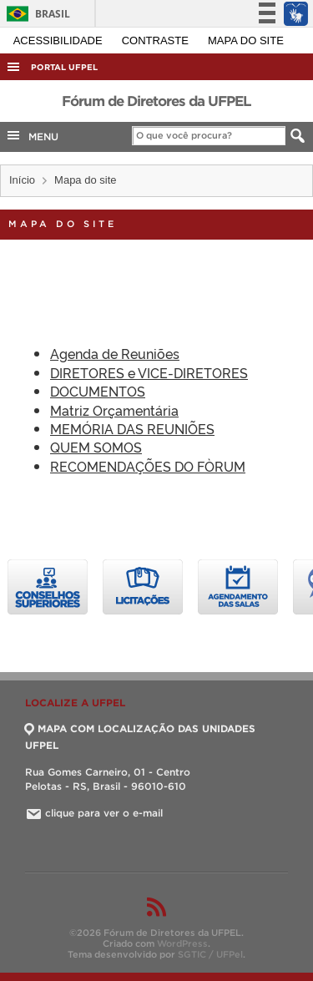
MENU (31, 135)
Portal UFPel (64, 67)
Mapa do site (246, 40)
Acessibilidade (59, 40)
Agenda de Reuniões (114, 353)
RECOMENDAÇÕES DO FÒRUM (147, 466)
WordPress (182, 943)
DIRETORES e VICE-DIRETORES (149, 372)
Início (22, 180)
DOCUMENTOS (97, 391)
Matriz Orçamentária (114, 410)
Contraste (157, 40)
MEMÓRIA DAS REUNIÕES (132, 428)
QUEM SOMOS (96, 446)
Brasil (35, 14)
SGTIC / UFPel (210, 954)
